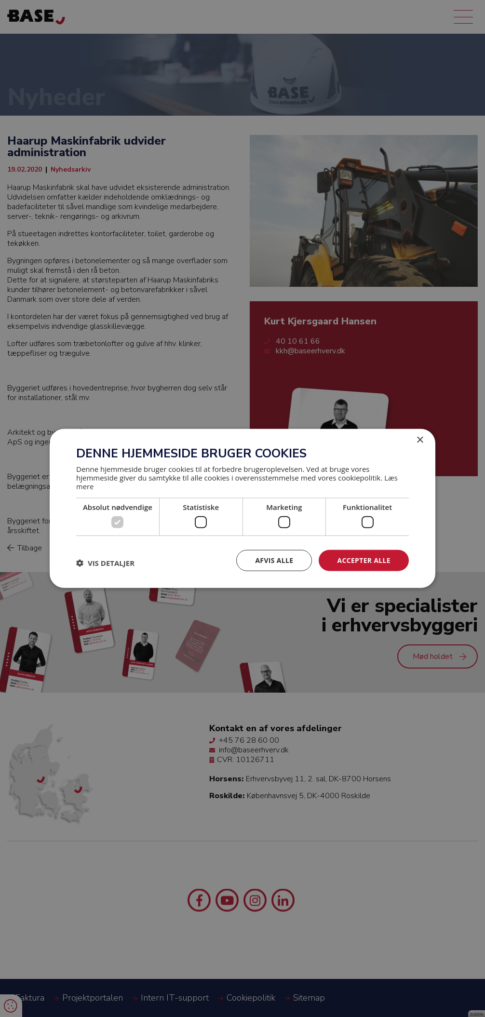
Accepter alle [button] (364, 560)
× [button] (419, 440)
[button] (105, 563)
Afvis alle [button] (274, 560)
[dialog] (242, 508)
